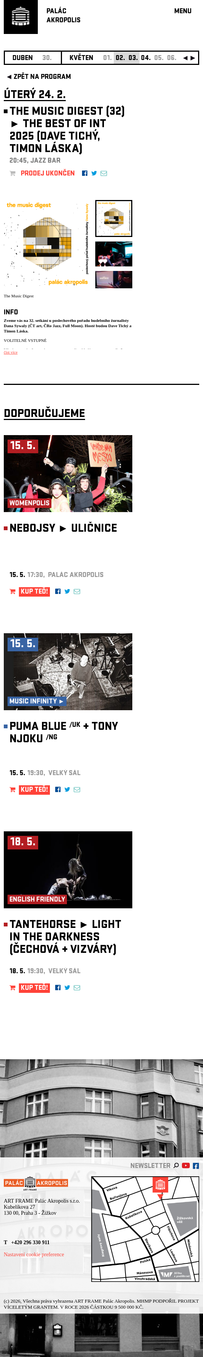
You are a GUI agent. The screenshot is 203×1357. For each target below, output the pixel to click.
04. (146, 58)
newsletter (150, 1166)
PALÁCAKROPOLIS (63, 16)
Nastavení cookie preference (34, 1254)
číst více (10, 352)
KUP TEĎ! (34, 592)
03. (133, 58)
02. (120, 58)
